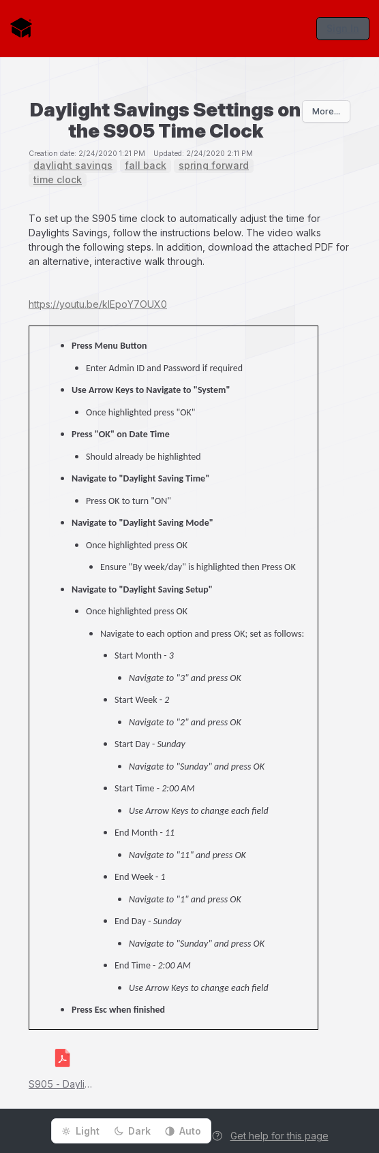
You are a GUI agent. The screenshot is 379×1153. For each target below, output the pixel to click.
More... (326, 111)
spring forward (214, 165)
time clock (57, 180)
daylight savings (72, 165)
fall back (145, 165)
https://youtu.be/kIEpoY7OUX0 (98, 304)
